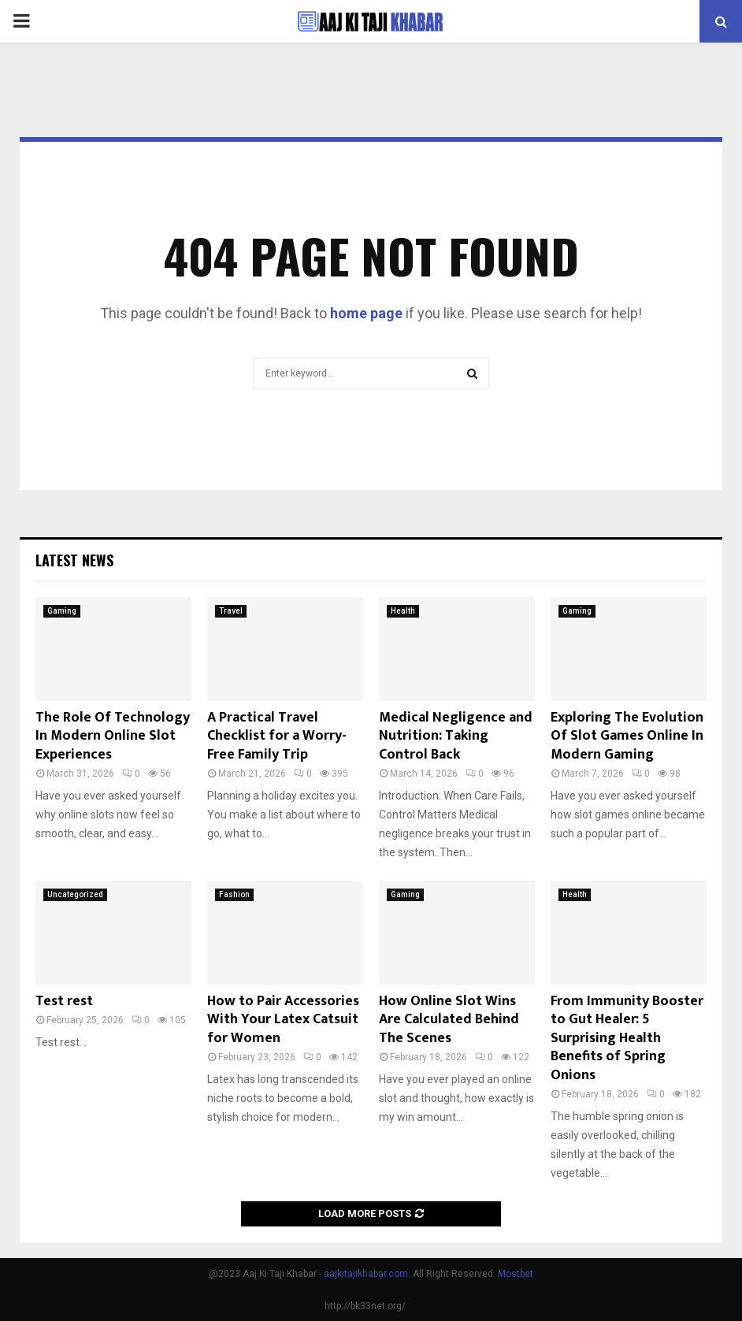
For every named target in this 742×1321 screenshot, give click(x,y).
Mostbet (515, 1273)
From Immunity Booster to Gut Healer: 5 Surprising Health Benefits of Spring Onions (627, 1038)
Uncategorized (75, 894)
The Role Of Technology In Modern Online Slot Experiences (112, 736)
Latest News (74, 560)
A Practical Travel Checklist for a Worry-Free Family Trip (277, 736)
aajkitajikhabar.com (366, 1273)
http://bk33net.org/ (365, 1306)
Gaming (61, 611)
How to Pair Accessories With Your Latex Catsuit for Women (283, 1019)
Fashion (234, 894)
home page (366, 313)
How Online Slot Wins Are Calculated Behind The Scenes (449, 1019)
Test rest (64, 1001)
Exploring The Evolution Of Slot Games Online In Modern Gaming (627, 736)
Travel (231, 611)
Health (403, 611)
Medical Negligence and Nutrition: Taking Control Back (455, 736)
